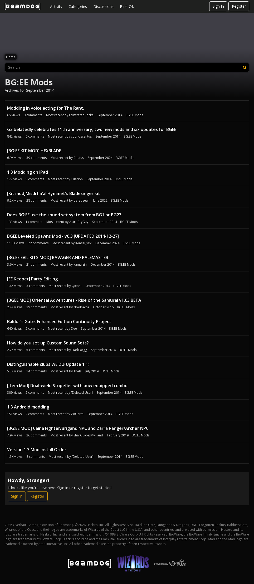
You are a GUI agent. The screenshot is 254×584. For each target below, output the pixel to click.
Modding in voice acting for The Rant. (45, 108)
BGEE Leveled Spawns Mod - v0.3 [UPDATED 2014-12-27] (63, 236)
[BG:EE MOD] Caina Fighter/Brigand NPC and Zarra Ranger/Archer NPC (78, 428)
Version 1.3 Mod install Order (36, 449)
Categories (78, 6)
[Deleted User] (82, 392)
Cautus (79, 157)
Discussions (103, 6)
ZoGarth (77, 414)
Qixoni (76, 286)
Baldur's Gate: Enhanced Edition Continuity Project (59, 321)
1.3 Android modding (28, 407)
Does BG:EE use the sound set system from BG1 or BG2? (64, 215)
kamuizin (80, 264)
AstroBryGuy (78, 222)
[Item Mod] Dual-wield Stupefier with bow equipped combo (67, 385)
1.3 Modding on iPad (27, 172)
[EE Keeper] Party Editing (32, 279)
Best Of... (127, 6)
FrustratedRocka (81, 115)
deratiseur (81, 200)
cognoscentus (81, 136)
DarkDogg (79, 350)
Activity (56, 6)
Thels (77, 371)
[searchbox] (127, 67)
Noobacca (81, 307)
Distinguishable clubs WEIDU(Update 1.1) (48, 364)
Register (239, 6)
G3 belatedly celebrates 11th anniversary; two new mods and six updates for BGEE (91, 129)
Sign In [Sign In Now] (16, 496)
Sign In (218, 6)
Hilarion (77, 179)
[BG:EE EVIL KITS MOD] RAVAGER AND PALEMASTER (57, 257)
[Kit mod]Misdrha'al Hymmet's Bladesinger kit (53, 193)
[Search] (244, 67)
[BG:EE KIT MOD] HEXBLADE (34, 151)
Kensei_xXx (83, 243)
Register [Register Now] (37, 496)
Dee (74, 328)
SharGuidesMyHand (88, 435)
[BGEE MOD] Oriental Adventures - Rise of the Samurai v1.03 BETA (74, 300)
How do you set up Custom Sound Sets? (48, 343)
